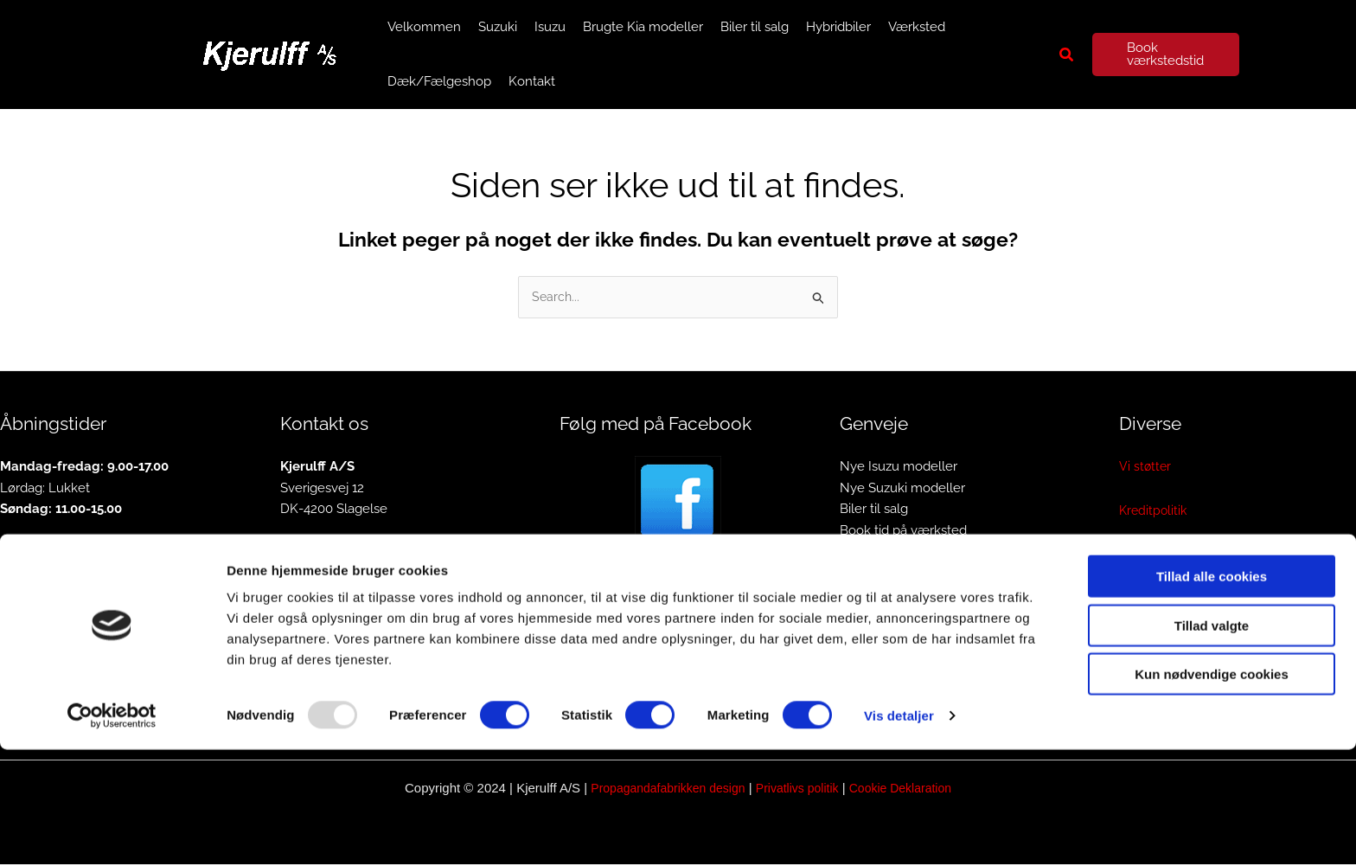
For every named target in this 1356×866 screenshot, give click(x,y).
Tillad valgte (1211, 741)
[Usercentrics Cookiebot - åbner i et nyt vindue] (112, 832)
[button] (1067, 55)
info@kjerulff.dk (325, 576)
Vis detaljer (899, 831)
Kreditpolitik (1154, 512)
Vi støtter (1146, 468)
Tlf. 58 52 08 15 (324, 554)
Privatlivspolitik (1162, 556)
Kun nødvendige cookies (1212, 790)
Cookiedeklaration (1173, 600)
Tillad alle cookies (1211, 692)
